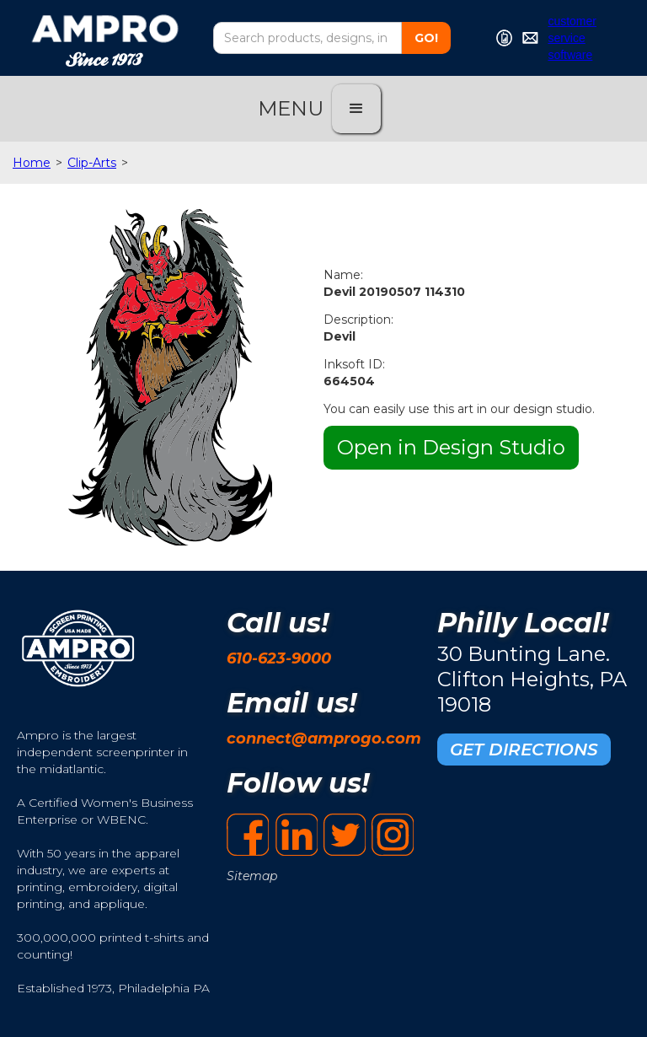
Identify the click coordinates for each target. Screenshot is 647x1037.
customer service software (572, 38)
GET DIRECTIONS (524, 749)
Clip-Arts (91, 162)
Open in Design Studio (451, 447)
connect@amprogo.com (324, 738)
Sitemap (252, 876)
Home (32, 162)
